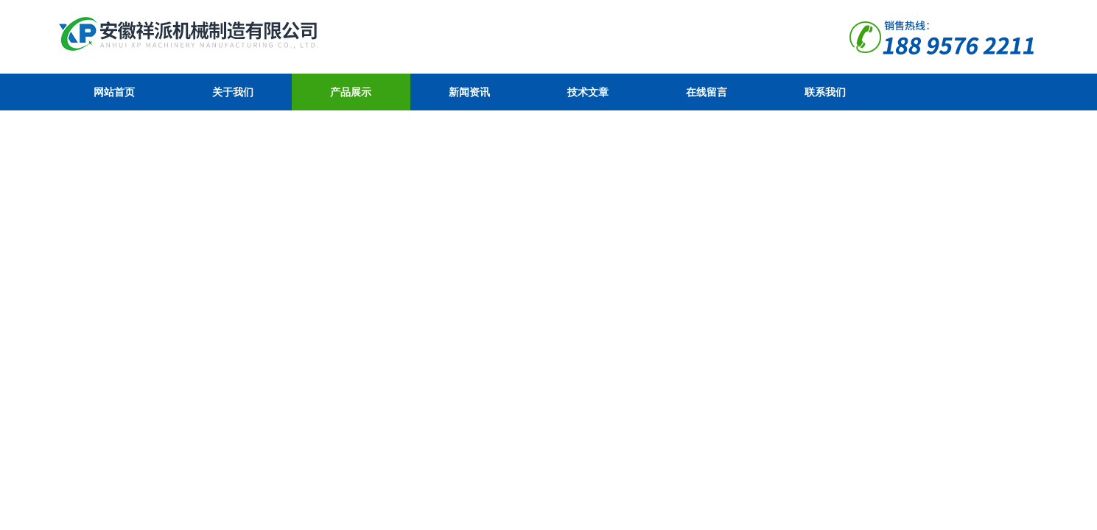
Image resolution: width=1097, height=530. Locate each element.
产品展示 (350, 92)
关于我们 (232, 92)
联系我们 (825, 92)
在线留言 (706, 92)
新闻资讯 (469, 92)
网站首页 (114, 92)
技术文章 (588, 92)
